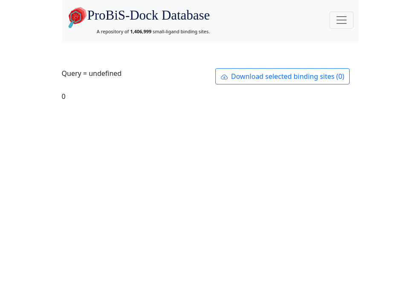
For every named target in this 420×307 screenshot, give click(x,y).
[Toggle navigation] (341, 20)
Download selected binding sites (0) (283, 76)
